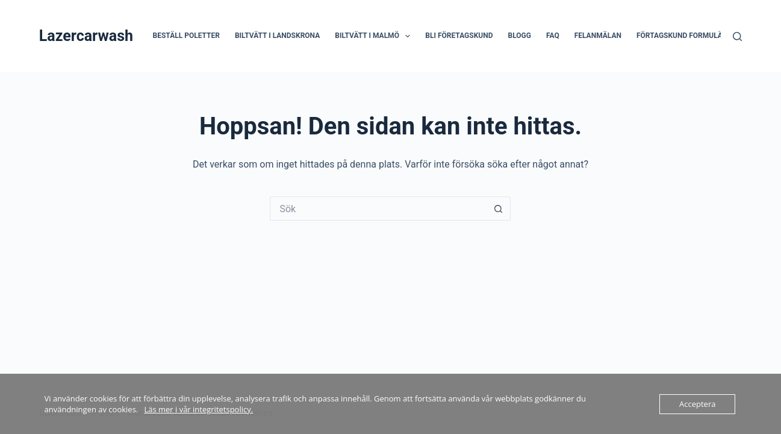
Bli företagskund (459, 35)
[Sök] (737, 36)
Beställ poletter (186, 35)
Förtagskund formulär (681, 35)
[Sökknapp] (499, 209)
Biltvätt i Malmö (375, 36)
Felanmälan (597, 35)
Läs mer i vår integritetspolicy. (198, 409)
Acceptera (697, 403)
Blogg (519, 35)
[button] (407, 36)
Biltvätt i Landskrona (277, 35)
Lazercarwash (86, 36)
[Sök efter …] (378, 209)
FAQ (552, 35)
